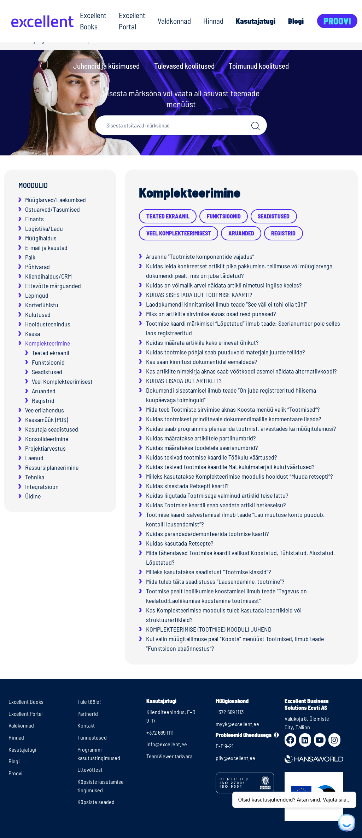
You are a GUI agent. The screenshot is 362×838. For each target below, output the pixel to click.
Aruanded (44, 391)
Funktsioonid (48, 362)
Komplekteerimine (47, 343)
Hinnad (213, 20)
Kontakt (86, 725)
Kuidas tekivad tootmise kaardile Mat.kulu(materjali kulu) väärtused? (230, 467)
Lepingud (36, 295)
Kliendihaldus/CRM (48, 276)
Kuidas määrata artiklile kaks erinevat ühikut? (202, 342)
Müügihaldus (41, 238)
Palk (30, 257)
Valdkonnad (174, 20)
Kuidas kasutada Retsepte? (179, 543)
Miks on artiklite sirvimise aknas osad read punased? (211, 314)
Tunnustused (92, 737)
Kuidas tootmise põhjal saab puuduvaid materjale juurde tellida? (225, 352)
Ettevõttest (90, 769)
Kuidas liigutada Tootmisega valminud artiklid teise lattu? (217, 495)
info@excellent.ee (166, 744)
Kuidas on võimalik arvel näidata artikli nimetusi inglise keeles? (224, 285)
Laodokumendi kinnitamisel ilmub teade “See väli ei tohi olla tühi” (226, 304)
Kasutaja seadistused (51, 429)
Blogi (296, 20)
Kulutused (38, 314)
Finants (34, 219)
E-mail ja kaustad (46, 247)
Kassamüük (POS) (46, 419)
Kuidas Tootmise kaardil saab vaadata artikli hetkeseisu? (216, 505)
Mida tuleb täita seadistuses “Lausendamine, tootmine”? (215, 581)
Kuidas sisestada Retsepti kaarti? (187, 486)
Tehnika (34, 477)
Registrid (43, 400)
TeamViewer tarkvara (169, 756)
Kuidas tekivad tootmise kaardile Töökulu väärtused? (211, 457)
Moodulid (33, 185)
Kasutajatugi (255, 20)
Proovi (337, 20)
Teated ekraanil (50, 353)
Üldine (33, 496)
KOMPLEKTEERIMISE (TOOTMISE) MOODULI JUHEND (209, 629)
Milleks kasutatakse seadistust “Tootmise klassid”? (208, 572)
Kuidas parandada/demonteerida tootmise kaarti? (207, 533)
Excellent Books (93, 21)
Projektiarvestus (45, 448)
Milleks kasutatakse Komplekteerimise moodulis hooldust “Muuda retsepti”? (239, 476)
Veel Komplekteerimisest (62, 381)
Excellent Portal (132, 21)
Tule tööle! (89, 701)
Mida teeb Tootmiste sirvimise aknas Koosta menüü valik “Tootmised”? (233, 409)
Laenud (34, 458)
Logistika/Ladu (44, 228)
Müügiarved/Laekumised (55, 200)
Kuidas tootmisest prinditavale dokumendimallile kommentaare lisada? (233, 419)
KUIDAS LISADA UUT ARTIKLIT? (183, 380)
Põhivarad (37, 266)
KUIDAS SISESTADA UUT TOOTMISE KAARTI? (199, 294)
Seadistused (47, 372)
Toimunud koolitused (259, 65)
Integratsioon (42, 486)
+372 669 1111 (160, 732)
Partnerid (87, 713)
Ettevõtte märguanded (53, 286)
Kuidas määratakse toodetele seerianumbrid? (202, 447)
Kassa (32, 333)
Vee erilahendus (44, 410)
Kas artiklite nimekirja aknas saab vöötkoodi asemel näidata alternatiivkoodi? (241, 371)
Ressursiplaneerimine (51, 467)
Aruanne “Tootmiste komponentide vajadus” (200, 256)
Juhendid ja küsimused (106, 65)
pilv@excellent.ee (235, 757)
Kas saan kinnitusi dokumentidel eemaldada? (201, 361)
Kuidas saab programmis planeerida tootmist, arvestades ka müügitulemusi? (241, 428)
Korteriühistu (41, 305)
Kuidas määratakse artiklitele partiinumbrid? (201, 438)
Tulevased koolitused (184, 65)
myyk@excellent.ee (237, 723)
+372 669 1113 (230, 711)
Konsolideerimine (46, 439)
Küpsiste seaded (96, 801)
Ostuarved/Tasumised (52, 209)
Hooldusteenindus (47, 324)
